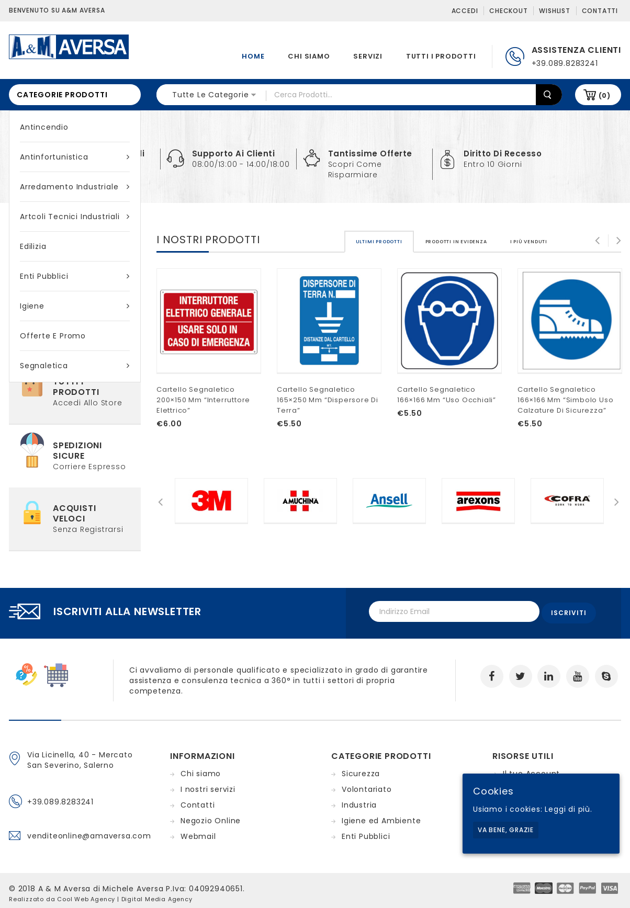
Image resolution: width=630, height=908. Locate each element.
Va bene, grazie (506, 829)
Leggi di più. (568, 809)
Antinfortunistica (75, 157)
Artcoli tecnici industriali (75, 216)
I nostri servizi (208, 784)
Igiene (75, 306)
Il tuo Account (531, 768)
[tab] (379, 228)
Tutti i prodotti (441, 56)
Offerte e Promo (53, 336)
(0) (605, 95)
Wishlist (554, 10)
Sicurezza (361, 768)
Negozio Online (211, 815)
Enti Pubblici (75, 276)
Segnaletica (75, 365)
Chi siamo (309, 56)
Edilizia (33, 246)
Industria (359, 799)
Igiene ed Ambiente (381, 815)
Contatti (600, 10)
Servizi (368, 56)
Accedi (465, 10)
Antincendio (44, 127)
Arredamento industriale (75, 186)
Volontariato (367, 784)
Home (253, 56)
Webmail (198, 831)
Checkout (508, 10)
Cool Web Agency (86, 894)
